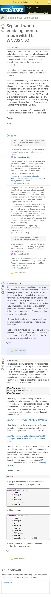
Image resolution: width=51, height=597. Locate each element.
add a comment (20, 273)
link (9, 343)
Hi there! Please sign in (38, 12)
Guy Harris (17, 157)
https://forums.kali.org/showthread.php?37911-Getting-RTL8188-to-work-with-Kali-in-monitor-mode (26, 438)
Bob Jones (17, 183)
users (37, 7)
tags (28, 7)
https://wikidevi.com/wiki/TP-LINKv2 (27, 420)
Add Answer (7, 583)
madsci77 (17, 233)
